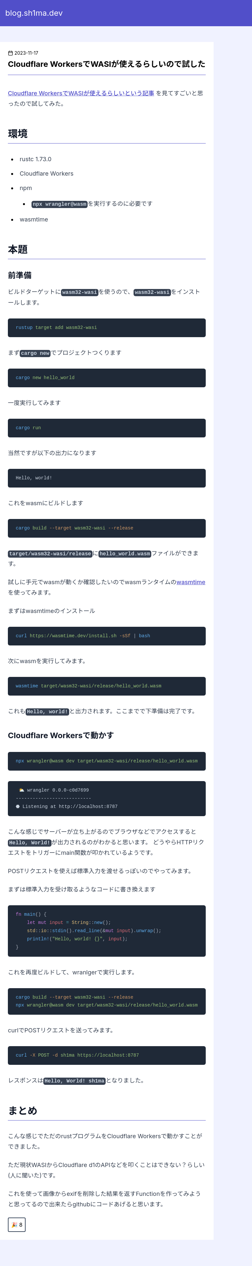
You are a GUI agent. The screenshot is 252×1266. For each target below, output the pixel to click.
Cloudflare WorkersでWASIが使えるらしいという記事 (81, 93)
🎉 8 (16, 1224)
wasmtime (191, 582)
